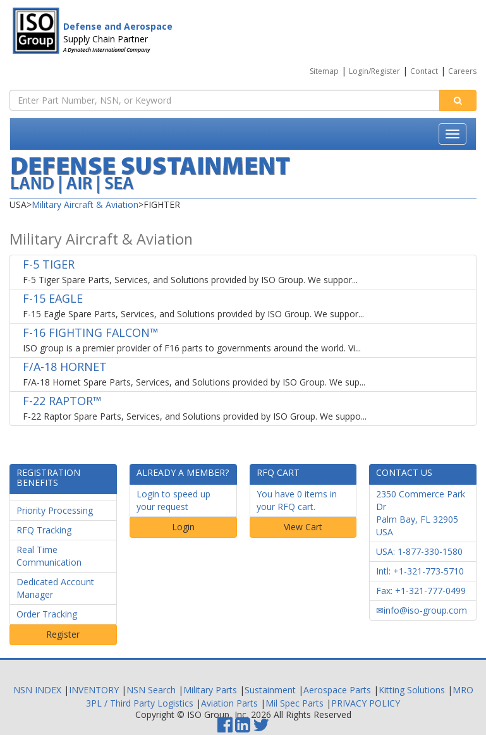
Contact (424, 71)
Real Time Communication (49, 556)
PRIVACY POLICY (365, 703)
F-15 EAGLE (53, 298)
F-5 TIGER (49, 264)
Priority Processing (54, 510)
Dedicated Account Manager (55, 588)
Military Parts (210, 690)
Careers (462, 71)
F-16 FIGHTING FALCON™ (91, 332)
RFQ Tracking (43, 530)
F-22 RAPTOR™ (62, 400)
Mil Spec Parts (294, 703)
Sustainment (270, 690)
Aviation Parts (229, 703)
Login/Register (374, 71)
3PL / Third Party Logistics (139, 703)
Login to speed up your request (173, 500)
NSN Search (151, 690)
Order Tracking (46, 614)
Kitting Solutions (412, 690)
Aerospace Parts (337, 690)
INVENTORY (94, 690)
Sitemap (324, 71)
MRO (463, 690)
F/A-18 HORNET (65, 366)
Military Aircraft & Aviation (85, 204)
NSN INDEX (37, 690)
